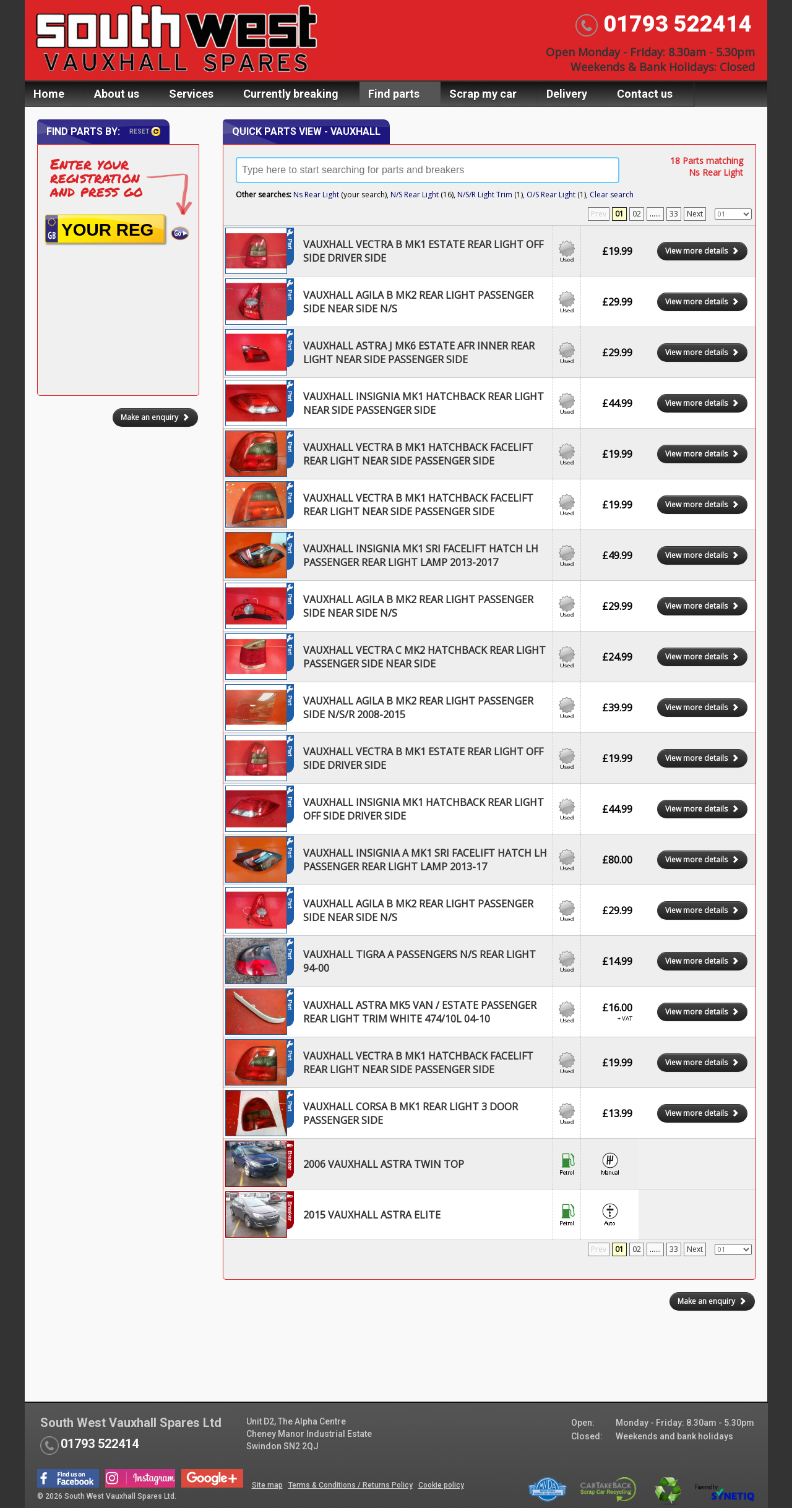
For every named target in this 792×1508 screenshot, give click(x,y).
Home (48, 93)
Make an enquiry (712, 1301)
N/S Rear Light (414, 194)
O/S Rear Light (551, 194)
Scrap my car (483, 93)
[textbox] (427, 170)
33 (673, 213)
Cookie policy (441, 1485)
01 (619, 213)
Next (695, 213)
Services (191, 93)
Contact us (645, 93)
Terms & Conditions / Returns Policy (350, 1485)
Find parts (394, 93)
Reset (144, 131)
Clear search (612, 194)
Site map (267, 1485)
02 (636, 213)
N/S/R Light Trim (484, 194)
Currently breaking (290, 93)
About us (116, 93)
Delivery (566, 93)
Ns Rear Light (316, 194)
